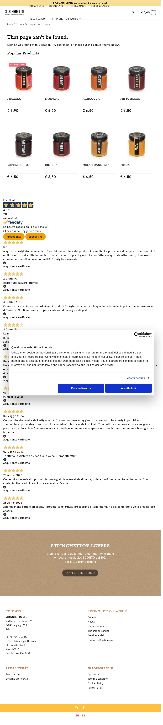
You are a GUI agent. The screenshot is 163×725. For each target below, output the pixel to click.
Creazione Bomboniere (100, 639)
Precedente (13, 236)
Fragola (14, 98)
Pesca (125, 165)
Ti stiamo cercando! (98, 630)
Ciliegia (51, 165)
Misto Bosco (130, 98)
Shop (10, 24)
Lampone (52, 98)
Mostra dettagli (135, 378)
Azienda (92, 616)
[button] (148, 12)
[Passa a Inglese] (77, 715)
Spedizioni (93, 674)
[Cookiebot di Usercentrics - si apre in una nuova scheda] (137, 334)
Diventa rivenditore (98, 626)
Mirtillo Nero (18, 165)
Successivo (35, 236)
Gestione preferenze (16, 678)
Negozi (91, 621)
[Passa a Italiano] (83, 715)
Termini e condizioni (98, 678)
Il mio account (13, 674)
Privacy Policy (95, 687)
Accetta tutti (128, 388)
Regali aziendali (96, 635)
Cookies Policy (95, 683)
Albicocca (91, 98)
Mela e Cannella (96, 165)
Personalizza (81, 388)
